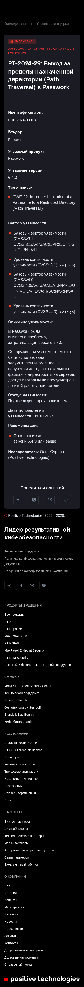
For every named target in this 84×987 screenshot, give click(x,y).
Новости (10, 921)
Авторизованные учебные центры (29, 850)
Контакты (11, 943)
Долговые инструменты (21, 957)
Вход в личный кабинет (21, 864)
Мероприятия (14, 907)
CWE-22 (20, 197)
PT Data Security (16, 657)
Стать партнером (16, 857)
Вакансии (11, 914)
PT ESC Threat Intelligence (23, 750)
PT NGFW (11, 643)
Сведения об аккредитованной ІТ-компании (36, 571)
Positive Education (17, 700)
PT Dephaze (13, 629)
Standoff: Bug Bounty (19, 714)
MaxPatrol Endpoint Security (24, 650)
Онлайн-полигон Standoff (22, 707)
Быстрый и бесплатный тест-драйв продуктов (37, 665)
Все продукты (14, 614)
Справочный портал (19, 964)
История (10, 893)
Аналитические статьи (20, 743)
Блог (7, 800)
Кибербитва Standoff (19, 722)
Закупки (10, 936)
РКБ (7, 885)
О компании (15, 876)
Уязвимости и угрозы (54, 24)
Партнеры (13, 812)
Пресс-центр (13, 928)
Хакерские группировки (21, 778)
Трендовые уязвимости (21, 771)
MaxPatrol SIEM (15, 636)
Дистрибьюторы (16, 828)
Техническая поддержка (21, 551)
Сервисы (12, 676)
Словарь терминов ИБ (20, 793)
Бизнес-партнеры (17, 821)
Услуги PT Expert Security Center (27, 686)
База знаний (13, 786)
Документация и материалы (24, 950)
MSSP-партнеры (16, 843)
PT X (7, 622)
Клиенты (10, 900)
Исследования (16, 24)
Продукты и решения (23, 605)
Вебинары (11, 757)
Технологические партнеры (24, 836)
